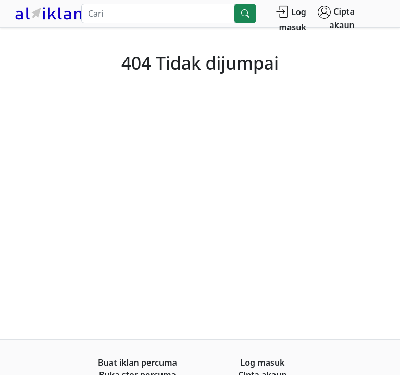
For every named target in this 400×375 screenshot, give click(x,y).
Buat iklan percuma (137, 362)
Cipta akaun (336, 18)
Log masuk (291, 19)
